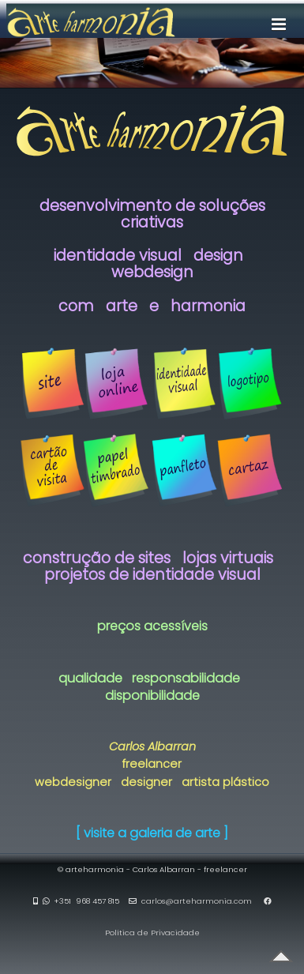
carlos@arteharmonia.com (196, 901)
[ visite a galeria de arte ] (152, 833)
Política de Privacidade (152, 932)
